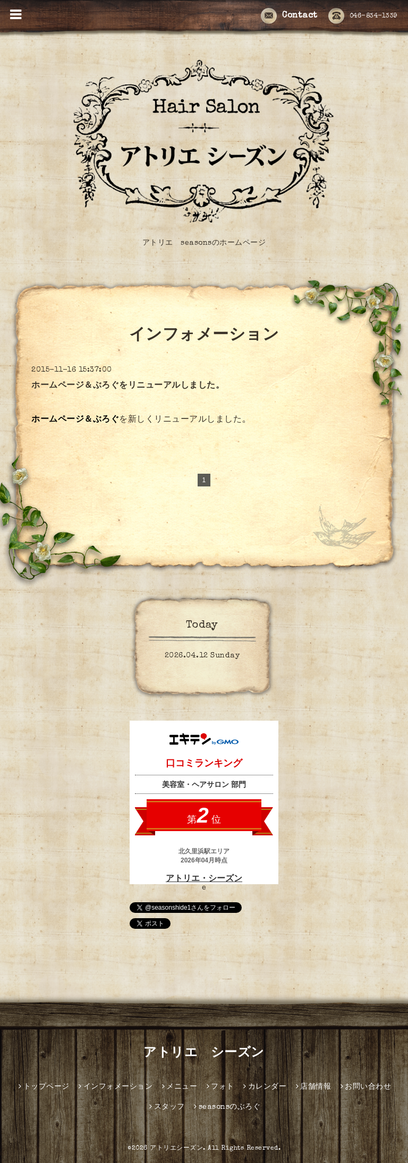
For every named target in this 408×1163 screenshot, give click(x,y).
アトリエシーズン (176, 1148)
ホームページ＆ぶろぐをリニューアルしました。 (127, 386)
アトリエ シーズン (204, 1053)
